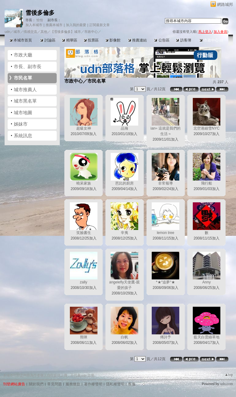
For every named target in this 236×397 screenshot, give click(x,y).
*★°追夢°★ (165, 282)
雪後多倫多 (40, 13)
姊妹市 (21, 123)
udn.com (226, 384)
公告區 (161, 40)
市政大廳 (23, 54)
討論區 (47, 40)
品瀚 (124, 128)
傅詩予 (165, 337)
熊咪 (83, 337)
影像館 (112, 40)
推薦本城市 (54, 25)
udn (7, 31)
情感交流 (30, 31)
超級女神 (83, 128)
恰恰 (39, 20)
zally (83, 282)
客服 (131, 384)
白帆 (124, 337)
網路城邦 (225, 4)
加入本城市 (33, 25)
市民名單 (23, 77)
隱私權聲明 (115, 384)
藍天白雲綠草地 (206, 337)
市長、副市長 (27, 66)
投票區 (91, 40)
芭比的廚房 (124, 183)
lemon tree (165, 233)
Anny (206, 282)
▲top (229, 374)
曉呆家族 (83, 183)
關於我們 (36, 384)
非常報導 (165, 183)
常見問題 (54, 384)
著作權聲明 (93, 384)
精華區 (69, 40)
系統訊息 (23, 135)
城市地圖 (23, 112)
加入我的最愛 (76, 25)
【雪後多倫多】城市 (66, 31)
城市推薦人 (25, 89)
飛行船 (206, 183)
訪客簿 (183, 40)
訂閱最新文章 (99, 25)
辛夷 (124, 233)
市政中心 (211, 40)
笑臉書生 (83, 233)
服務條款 (73, 384)
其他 (43, 31)
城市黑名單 (25, 100)
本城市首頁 (21, 40)
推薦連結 (137, 40)
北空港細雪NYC (206, 128)
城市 (16, 31)
